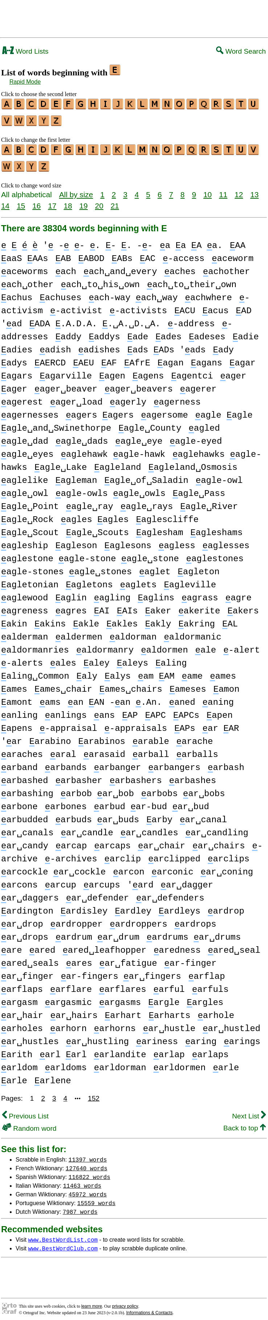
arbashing (27, 789)
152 (93, 1094)
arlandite (120, 1050)
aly (87, 672)
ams (50, 698)
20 (99, 201)
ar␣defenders (170, 894)
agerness (177, 398)
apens (16, 724)
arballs (197, 750)
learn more (91, 1301)
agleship (24, 541)
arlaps (210, 1050)
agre (238, 594)
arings (242, 1037)
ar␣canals (27, 829)
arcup (60, 881)
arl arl (63, 1050)
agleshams (216, 528)
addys (104, 333)
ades (169, 333)
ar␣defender (97, 894)
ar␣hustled (231, 1024)
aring (201, 1037)
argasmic (68, 998)
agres (71, 607)
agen (112, 372)
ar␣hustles (30, 1037)
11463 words (82, 1181)
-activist (76, 307)
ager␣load (76, 398)
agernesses (29, 411)
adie (245, 333)
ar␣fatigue (128, 959)
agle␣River (209, 502)
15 (21, 201)
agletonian (29, 581)
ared (42, 946)
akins (50, 620)
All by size (76, 190)
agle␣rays (146, 502)
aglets (138, 581)
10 (207, 190)
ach (66, 267)
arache (194, 737)
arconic (172, 868)
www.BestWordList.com (63, 1235)
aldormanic (192, 633)
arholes (22, 1024)
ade (137, 333)
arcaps (112, 842)
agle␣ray (89, 502)
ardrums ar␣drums (194, 933)
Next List (249, 1112)
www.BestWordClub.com (63, 1244)
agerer (198, 385)
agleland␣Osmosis (192, 463)
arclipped (174, 855)
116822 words (89, 1172)
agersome (164, 411)
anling (19, 711)
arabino (50, 737)
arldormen (179, 1063)
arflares (122, 985)
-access (184, 254)
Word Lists (25, 51)
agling (112, 594)
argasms (120, 998)
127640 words (86, 1164)
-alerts (22, 659)
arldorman (120, 1063)
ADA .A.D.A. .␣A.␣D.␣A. (95, 320)
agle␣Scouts (97, 528)
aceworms (24, 267)
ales (63, 659)
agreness (24, 607)
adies (16, 346)
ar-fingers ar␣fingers (121, 972)
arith (16, 1050)
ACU (184, 307)
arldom (19, 1063)
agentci (192, 372)
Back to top (244, 1123)
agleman (76, 476)
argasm (19, 998)
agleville (190, 581)
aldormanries (35, 646)
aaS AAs (24, 254)
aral (63, 750)
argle (164, 998)
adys (14, 359)
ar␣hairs (74, 1011)
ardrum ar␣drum (97, 933)
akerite (199, 607)
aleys (132, 659)
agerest (22, 398)
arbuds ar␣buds (97, 816)
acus (215, 307)
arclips (229, 855)
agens (148, 372)
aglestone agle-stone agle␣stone (90, 554)
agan (170, 359)
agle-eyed (196, 437)
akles (121, 620)
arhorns (115, 1024)
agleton (198, 568)
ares (79, 959)
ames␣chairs (130, 685)
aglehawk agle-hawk (113, 450)
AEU (83, 359)
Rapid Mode (25, 82)
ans (104, 711)
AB (63, 254)
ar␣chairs (219, 842)
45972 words (88, 1190)
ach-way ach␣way (133, 293)
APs (184, 724)
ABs (122, 254)
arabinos (101, 737)
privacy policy (125, 1301)
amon (226, 685)
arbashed (24, 776)
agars (16, 372)
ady (223, 346)
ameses (187, 685)
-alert (241, 646)
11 (223, 190)
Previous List (25, 1112)
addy (68, 333)
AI (102, 607)
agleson (76, 541)
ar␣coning (227, 868)
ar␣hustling (97, 1037)
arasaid (104, 750)
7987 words (80, 1207)
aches (179, 267)
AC (147, 254)
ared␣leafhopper (105, 946)
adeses (207, 333)
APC (155, 711)
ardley (133, 907)
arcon (128, 868)
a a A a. (191, 241)
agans (206, 359)
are (11, 946)
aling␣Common (35, 672)
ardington (27, 907)
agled (204, 424)
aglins (156, 594)
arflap (206, 972)
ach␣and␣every (120, 267)
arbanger (117, 763)
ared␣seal (234, 946)
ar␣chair (161, 842)
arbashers (136, 776)
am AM (156, 672)
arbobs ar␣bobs (183, 789)
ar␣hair (22, 1011)
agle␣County (150, 424)
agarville (66, 372)
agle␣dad (24, 437)
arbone (19, 802)
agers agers (99, 411)
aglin (71, 594)
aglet (154, 568)
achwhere (208, 293)
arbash (226, 763)
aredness (177, 946)
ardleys (179, 907)
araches (22, 750)
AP (130, 711)
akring (196, 620)
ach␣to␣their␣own (191, 280)
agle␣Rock (27, 515)
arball (150, 750)
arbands (66, 763)
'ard (140, 881)
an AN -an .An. (115, 698)
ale (205, 646)
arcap (71, 842)
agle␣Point (30, 502)
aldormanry (104, 646)
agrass (200, 594)
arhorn (68, 1024)
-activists (138, 307)
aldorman (133, 633)
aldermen (79, 633)
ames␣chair (63, 685)
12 (239, 190)
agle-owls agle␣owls (110, 489)
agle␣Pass (199, 489)
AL (230, 620)
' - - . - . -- (77, 241)
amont (16, 698)
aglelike (24, 476)
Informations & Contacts (149, 1308)
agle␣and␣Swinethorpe (56, 424)
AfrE (137, 359)
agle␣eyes (27, 450)
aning (218, 698)
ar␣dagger (187, 881)
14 (5, 201)
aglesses (226, 541)
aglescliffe (167, 515)
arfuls (210, 985)
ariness (157, 1037)
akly (158, 620)
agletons (89, 581)
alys (117, 672)
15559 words (96, 1199)
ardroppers (138, 920)
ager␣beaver (65, 385)
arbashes (192, 776)
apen (219, 711)
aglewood (24, 594)
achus (16, 293)
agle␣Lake (60, 463)
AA (238, 241)
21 (115, 201)
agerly (128, 398)
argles (205, 998)
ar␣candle (87, 829)
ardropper (76, 920)
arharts (169, 1011)
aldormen (164, 646)
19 (83, 201)
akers (243, 607)
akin (14, 620)
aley (96, 659)
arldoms (66, 1063)
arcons (19, 881)
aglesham (159, 528)
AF (109, 359)
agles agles (95, 515)
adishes (99, 346)
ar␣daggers (30, 894)
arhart (123, 1011)
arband (19, 763)
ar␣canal (203, 816)
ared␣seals (30, 959)
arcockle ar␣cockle (53, 868)
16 (36, 201)
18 (68, 201)
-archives (71, 855)
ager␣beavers (138, 385)
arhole (216, 1011)
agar (243, 359)
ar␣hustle (169, 1024)
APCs (186, 711)
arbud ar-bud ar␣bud (151, 802)
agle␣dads (81, 437)
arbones (66, 802)
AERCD (50, 359)
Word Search (241, 51)
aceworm (232, 254)
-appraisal (68, 724)
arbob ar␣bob (97, 789)
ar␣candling (216, 829)
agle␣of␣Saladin (146, 476)
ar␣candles (149, 829)
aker (158, 607)
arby (160, 816)
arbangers (174, 763)
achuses (60, 293)
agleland (117, 463)
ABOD (91, 254)
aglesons (128, 541)
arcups (101, 881)
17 (52, 201)
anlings (66, 711)
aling (171, 659)
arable (150, 737)
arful (169, 985)
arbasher (79, 776)
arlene (52, 1077)
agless (176, 541)
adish (55, 346)
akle (86, 620)
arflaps (22, 985)
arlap (169, 1050)
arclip (122, 855)
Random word (29, 1124)
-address (191, 320)
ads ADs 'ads (166, 346)
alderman (24, 633)
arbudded (24, 816)
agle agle (223, 411)
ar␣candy (24, 842)
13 (254, 190)
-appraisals (135, 724)
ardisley (84, 907)
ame (192, 672)
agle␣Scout (30, 528)
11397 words (88, 1155)
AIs (127, 607)
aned (182, 698)
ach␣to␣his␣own (100, 280)
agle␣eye (138, 437)
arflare (71, 985)
